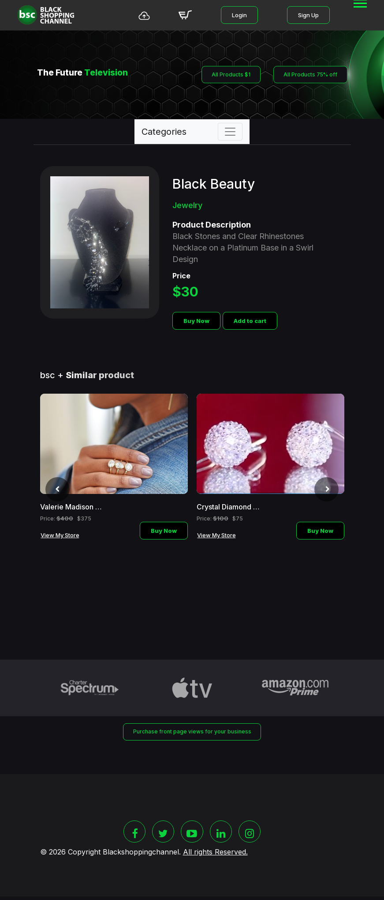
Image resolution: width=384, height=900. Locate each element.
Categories (164, 131)
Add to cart (250, 320)
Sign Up (308, 15)
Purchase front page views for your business (192, 732)
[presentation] (54, 491)
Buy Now (196, 320)
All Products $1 (229, 74)
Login (239, 15)
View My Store (60, 535)
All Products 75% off (311, 74)
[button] (359, 13)
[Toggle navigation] (230, 132)
